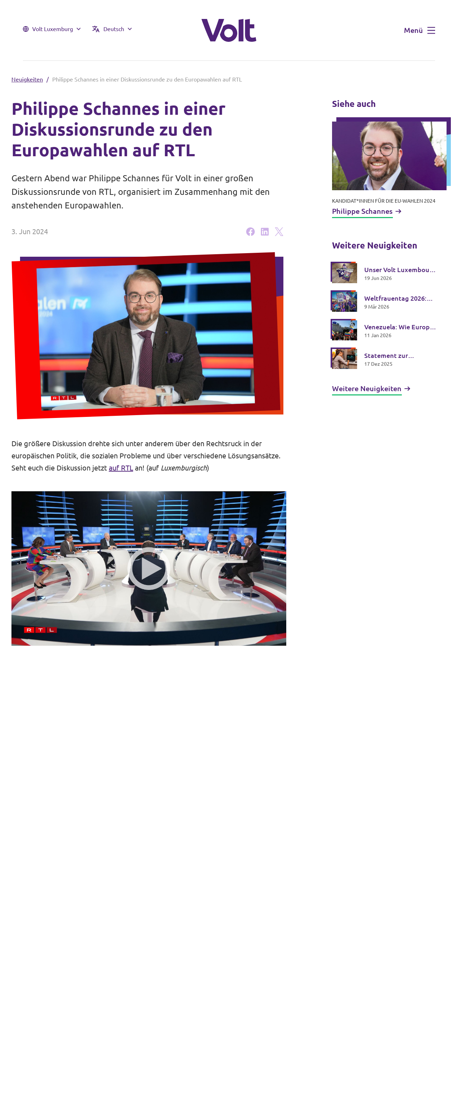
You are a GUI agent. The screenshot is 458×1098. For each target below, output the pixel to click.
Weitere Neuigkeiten (371, 388)
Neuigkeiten (27, 79)
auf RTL (121, 468)
